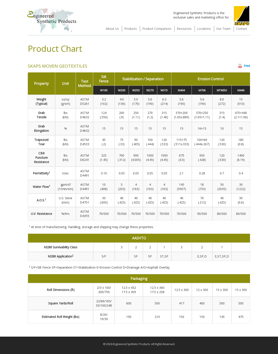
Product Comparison (156, 29)
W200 (121, 90)
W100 (103, 90)
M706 (202, 90)
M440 (240, 90)
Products (130, 29)
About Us (112, 29)
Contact (241, 29)
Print (247, 66)
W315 (164, 90)
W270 (150, 90)
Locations (204, 29)
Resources (184, 29)
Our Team (223, 29)
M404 (181, 90)
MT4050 (222, 90)
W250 (135, 90)
